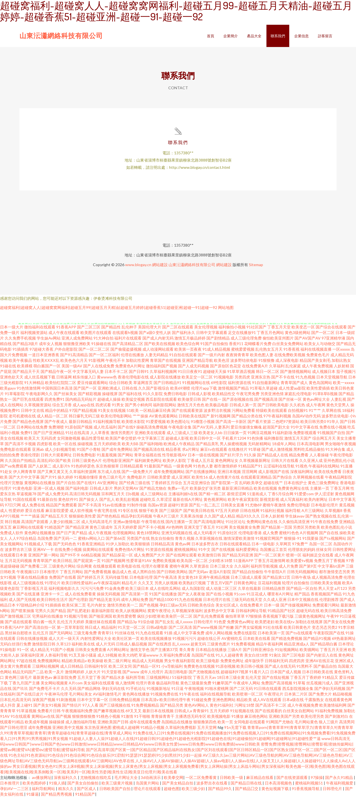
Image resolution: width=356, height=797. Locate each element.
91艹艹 (315, 410)
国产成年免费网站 (117, 449)
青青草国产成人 (294, 382)
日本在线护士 (295, 482)
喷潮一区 (293, 555)
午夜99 (333, 616)
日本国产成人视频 (285, 671)
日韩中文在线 (32, 410)
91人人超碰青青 (229, 655)
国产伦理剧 (78, 599)
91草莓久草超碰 (264, 388)
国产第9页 (308, 566)
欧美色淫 (221, 360)
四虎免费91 (54, 399)
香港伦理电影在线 (133, 377)
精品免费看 (298, 454)
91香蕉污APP (12, 627)
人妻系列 (222, 427)
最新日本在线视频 (158, 710)
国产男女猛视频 (248, 627)
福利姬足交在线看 (317, 555)
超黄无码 (198, 644)
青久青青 (187, 649)
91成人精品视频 (216, 349)
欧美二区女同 (120, 666)
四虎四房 (297, 660)
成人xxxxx (184, 621)
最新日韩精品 (80, 421)
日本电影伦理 (141, 577)
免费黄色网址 (232, 660)
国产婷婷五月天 (90, 577)
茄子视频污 (346, 371)
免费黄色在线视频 (199, 666)
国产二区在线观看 (177, 327)
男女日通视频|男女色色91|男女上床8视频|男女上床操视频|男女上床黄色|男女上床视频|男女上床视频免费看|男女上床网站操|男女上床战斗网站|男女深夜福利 (149, 766)
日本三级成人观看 (246, 577)
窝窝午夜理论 (159, 610)
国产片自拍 (66, 482)
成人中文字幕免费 (188, 632)
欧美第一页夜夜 (188, 349)
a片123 (341, 588)
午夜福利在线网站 (324, 466)
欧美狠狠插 (140, 543)
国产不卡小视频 (151, 527)
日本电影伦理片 (324, 505)
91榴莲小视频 (203, 421)
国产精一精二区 (212, 493)
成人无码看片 (205, 532)
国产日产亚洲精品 (49, 432)
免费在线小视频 (333, 427)
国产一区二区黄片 (269, 555)
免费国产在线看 (62, 577)
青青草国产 (42, 560)
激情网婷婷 (74, 671)
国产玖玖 (20, 688)
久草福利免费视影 (180, 727)
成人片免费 (288, 566)
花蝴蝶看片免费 (257, 343)
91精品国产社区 (281, 610)
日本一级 (272, 605)
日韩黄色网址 (245, 582)
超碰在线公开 (209, 638)
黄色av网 (183, 543)
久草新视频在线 (208, 538)
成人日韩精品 (71, 666)
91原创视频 (226, 666)
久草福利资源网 (83, 471)
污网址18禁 (244, 705)
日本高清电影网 (310, 443)
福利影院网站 (164, 404)
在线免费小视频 (68, 549)
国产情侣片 (71, 705)
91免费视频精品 (145, 705)
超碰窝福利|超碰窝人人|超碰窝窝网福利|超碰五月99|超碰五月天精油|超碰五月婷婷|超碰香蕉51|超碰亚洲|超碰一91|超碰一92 (108, 307)
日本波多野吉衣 (205, 543)
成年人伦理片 (152, 671)
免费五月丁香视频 (329, 560)
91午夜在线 (189, 694)
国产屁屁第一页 (87, 560)
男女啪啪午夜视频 (340, 443)
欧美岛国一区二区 (192, 560)
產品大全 (254, 36)
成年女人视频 (50, 343)
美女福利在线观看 (99, 682)
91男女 (118, 404)
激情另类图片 (122, 432)
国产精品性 (111, 327)
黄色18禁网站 (148, 532)
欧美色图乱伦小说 (336, 527)
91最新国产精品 (158, 466)
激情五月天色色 (190, 404)
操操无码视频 (108, 593)
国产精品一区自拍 (301, 588)
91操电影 (8, 649)
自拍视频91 (298, 410)
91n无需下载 (235, 727)
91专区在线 (128, 510)
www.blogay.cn (138, 264)
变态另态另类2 (324, 627)
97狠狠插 (254, 616)
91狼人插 (57, 783)
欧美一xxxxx (343, 382)
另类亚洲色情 (272, 393)
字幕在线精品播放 (32, 577)
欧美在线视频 (265, 488)
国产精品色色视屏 (28, 421)
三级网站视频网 (45, 666)
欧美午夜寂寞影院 (243, 499)
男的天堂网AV (126, 488)
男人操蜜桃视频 (233, 443)
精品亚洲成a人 (296, 644)
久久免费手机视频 (20, 338)
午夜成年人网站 (246, 682)
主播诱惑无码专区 (190, 716)
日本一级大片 (11, 327)
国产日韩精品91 (167, 382)
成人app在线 (84, 404)
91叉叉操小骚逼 (83, 655)
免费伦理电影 (298, 505)
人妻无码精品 (156, 354)
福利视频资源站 (34, 332)
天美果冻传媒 (191, 516)
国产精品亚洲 (77, 527)
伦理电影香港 (250, 532)
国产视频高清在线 (149, 449)
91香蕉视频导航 (306, 788)
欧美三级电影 (207, 660)
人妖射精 (341, 365)
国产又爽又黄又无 (52, 471)
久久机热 (297, 404)
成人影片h (61, 466)
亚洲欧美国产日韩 (112, 721)
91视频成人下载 (38, 543)
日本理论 (346, 644)
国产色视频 (149, 605)
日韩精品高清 (162, 543)
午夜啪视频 (194, 688)
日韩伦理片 (203, 621)
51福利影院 (182, 677)
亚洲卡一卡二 (52, 593)
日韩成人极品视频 (131, 644)
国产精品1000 (161, 599)
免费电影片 (136, 477)
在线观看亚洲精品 (256, 477)
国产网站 (125, 454)
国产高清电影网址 (209, 521)
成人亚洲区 (181, 477)
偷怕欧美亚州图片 (278, 338)
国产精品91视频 (317, 638)
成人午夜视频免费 (302, 705)
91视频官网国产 (269, 538)
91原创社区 (227, 532)
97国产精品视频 (83, 410)
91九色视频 (305, 377)
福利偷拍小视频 (232, 327)
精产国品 (302, 593)
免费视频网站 (49, 660)
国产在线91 (86, 482)
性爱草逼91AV (139, 560)
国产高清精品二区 (127, 343)
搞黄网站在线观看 (98, 549)
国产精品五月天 (54, 516)
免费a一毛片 (178, 488)
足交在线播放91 (242, 332)
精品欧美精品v (74, 660)
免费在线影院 (245, 632)
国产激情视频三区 (15, 616)
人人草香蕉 (100, 432)
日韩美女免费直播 (90, 649)
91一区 (23, 649)
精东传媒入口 (84, 377)
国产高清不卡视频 (20, 443)
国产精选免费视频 (286, 638)
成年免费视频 (39, 727)
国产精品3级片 (25, 343)
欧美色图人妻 (261, 354)
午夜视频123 (27, 571)
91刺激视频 (66, 699)
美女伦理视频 (205, 327)
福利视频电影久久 (64, 588)
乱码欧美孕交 (251, 482)
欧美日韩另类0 (313, 421)
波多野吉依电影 (335, 416)
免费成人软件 (11, 532)
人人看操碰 (319, 454)
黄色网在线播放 (136, 694)
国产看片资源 (259, 421)
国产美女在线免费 (339, 621)
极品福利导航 (167, 682)
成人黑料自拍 (144, 571)
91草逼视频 (26, 710)
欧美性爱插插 (318, 388)
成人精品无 (40, 649)
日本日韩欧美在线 (317, 671)
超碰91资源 (178, 505)
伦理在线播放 (132, 354)
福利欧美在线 (83, 644)
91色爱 (220, 621)
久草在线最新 (249, 588)
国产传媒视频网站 (296, 605)
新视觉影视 (269, 499)
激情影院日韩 (43, 644)
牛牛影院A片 (275, 571)
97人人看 (90, 705)
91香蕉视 (291, 349)
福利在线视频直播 (316, 349)
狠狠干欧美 (148, 510)
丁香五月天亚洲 (333, 649)
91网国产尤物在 (280, 721)
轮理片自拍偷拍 (295, 582)
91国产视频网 (113, 560)
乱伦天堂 (253, 677)
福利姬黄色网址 (148, 460)
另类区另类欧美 (306, 527)
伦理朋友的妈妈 (301, 549)
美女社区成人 (227, 605)
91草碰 (254, 449)
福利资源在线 (239, 382)
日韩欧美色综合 (201, 605)
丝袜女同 (324, 549)
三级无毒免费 (85, 632)
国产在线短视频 (275, 677)
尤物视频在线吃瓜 (96, 777)
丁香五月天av (204, 677)
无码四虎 (48, 438)
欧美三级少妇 (194, 788)
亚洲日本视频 (229, 471)
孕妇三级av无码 (173, 605)
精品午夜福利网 (269, 644)
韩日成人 (92, 627)
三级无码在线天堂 (246, 599)
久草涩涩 (164, 499)
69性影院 (219, 382)
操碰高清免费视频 (151, 427)
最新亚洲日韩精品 (237, 488)
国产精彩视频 (89, 393)
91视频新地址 (158, 688)
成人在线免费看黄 (80, 593)
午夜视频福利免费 (77, 710)
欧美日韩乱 (63, 560)
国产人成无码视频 (193, 365)
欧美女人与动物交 (319, 343)
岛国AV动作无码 (306, 416)
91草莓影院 (15, 393)
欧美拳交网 (173, 777)
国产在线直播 (28, 593)
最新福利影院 (103, 610)
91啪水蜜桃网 (217, 688)
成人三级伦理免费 (246, 338)
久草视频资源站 (37, 404)
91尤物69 (253, 505)
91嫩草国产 (222, 682)
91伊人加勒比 (118, 543)
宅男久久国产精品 (50, 610)
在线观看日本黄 (13, 555)
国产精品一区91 (146, 666)
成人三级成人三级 (182, 432)
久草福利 (277, 365)
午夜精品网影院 (338, 477)
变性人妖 (163, 332)
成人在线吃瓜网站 (165, 588)
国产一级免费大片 (137, 471)
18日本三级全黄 (231, 677)
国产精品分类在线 (247, 416)
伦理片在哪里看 (155, 566)
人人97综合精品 (22, 538)
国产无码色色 (64, 543)
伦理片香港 (145, 682)
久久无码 (68, 688)
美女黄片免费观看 (15, 666)
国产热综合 (282, 477)
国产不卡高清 (89, 505)
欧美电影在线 (128, 566)
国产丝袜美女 (65, 393)
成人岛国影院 (193, 588)
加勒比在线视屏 (309, 621)
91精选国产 (54, 527)
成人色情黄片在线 (224, 477)
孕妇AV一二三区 (14, 788)
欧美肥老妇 (265, 621)
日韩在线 (129, 388)
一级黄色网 (182, 466)
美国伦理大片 (149, 327)
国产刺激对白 (336, 716)
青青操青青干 (162, 716)
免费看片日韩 (49, 710)
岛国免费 (45, 538)
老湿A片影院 (220, 571)
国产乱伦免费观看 (208, 616)
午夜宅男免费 (247, 393)
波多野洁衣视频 (217, 410)
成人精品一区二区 (52, 416)
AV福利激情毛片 (107, 694)
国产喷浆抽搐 (22, 610)
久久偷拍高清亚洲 (294, 521)
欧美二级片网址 (117, 660)
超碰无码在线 (308, 610)
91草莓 (299, 682)
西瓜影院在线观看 (161, 399)
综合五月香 (62, 404)
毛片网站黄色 (306, 721)
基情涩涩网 (236, 493)
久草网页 (283, 543)
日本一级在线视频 (203, 454)
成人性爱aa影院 (292, 388)
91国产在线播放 (163, 593)
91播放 (237, 716)
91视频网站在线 (196, 382)
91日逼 (177, 688)
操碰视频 (85, 443)
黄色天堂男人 (338, 404)
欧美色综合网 (187, 343)
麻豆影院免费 (64, 677)
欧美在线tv (285, 621)
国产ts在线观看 (299, 632)
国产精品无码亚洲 (237, 555)
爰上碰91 (24, 705)
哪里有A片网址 (280, 593)
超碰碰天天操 (214, 371)
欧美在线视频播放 (156, 638)
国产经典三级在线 (134, 482)
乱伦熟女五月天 (269, 349)
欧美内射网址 (316, 499)
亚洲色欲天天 (11, 377)
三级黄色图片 (218, 644)
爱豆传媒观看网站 (92, 382)
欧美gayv (8, 388)
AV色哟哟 (174, 527)
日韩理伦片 (333, 788)
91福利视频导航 (107, 421)
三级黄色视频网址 (310, 616)
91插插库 (21, 349)
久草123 (63, 644)
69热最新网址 (344, 638)
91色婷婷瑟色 (83, 466)
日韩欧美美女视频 (325, 582)
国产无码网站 (61, 632)
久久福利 (242, 566)
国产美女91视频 (47, 705)
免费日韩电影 (175, 393)
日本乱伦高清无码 (15, 699)
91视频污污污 (184, 638)
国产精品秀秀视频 (57, 794)
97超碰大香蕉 (41, 349)
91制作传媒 (137, 505)
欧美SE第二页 (74, 605)
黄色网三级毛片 (18, 677)
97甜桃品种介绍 (30, 605)
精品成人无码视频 (147, 660)
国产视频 (63, 716)
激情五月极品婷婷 (190, 338)
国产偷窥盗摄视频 (126, 349)
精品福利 (109, 627)
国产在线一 (211, 399)
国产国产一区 (85, 388)
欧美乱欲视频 (127, 499)
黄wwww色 (107, 377)
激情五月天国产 (298, 438)
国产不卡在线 (283, 377)
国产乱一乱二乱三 (204, 505)
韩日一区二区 (267, 371)
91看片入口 (259, 671)
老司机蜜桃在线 (22, 416)
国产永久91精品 (339, 777)
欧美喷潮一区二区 (247, 694)
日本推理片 (49, 571)
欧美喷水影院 (133, 421)
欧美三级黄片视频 (118, 783)
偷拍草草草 (235, 616)
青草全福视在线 (147, 454)
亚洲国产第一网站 (43, 555)
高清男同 (347, 721)
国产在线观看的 (268, 710)
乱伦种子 (129, 327)
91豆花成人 (256, 593)
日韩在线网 (249, 510)
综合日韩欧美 (120, 382)
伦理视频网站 (124, 532)
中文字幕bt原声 (331, 566)
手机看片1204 (234, 438)
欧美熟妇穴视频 (192, 582)
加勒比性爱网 (137, 360)
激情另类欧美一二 (122, 605)
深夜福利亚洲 (32, 655)
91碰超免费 (201, 699)
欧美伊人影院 (174, 460)
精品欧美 (244, 699)
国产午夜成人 (56, 421)
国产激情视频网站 (295, 371)
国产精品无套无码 (104, 599)
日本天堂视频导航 (331, 377)
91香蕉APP (66, 327)
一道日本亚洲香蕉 (43, 354)
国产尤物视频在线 (204, 671)
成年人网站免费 (134, 599)
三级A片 (235, 649)
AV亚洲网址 (107, 482)
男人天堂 (326, 588)
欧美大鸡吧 (128, 655)
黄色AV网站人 (196, 705)
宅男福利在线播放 (47, 616)
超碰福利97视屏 (234, 671)
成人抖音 (8, 705)
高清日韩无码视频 (84, 493)
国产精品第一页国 (276, 527)
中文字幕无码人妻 (88, 371)
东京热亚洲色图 (98, 727)
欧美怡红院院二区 (60, 382)
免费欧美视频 (164, 560)
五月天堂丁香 (89, 677)
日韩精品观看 (131, 466)
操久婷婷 (65, 477)
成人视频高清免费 (327, 577)
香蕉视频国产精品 (326, 593)
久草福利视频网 (163, 371)
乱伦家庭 (293, 365)
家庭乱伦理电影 (298, 393)
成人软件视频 (81, 510)
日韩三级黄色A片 (87, 460)
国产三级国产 (170, 510)
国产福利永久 (183, 332)
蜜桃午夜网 (179, 566)
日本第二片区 (296, 694)
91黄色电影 (23, 488)
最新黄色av (42, 677)
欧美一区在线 (64, 443)
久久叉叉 (146, 582)
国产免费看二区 (34, 566)
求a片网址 (190, 449)
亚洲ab (38, 449)
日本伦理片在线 (216, 599)
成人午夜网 (315, 404)
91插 (168, 632)
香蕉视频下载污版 (278, 616)
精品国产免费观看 (61, 505)
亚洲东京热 (260, 377)
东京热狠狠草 (107, 466)
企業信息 (301, 36)
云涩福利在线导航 (279, 466)
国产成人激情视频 (277, 449)
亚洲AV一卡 (43, 549)
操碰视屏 (110, 393)
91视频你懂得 (86, 477)
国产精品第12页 (276, 577)
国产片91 (49, 477)
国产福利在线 (130, 393)
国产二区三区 (88, 327)
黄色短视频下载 (275, 788)
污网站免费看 (243, 410)
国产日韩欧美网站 (172, 571)
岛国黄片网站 (148, 783)
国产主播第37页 (164, 649)
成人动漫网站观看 (158, 349)
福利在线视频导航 (215, 694)
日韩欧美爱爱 (158, 477)
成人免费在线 (33, 505)
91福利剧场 (282, 432)
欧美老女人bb (210, 432)
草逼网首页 (143, 382)
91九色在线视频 (188, 599)
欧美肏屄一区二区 (176, 616)
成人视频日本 (323, 371)
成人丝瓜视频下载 (39, 377)
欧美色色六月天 (74, 360)
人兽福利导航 (56, 655)
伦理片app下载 (204, 388)
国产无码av (198, 571)
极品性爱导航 (93, 438)
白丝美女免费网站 (287, 343)
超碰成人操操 (109, 399)
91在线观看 (21, 716)
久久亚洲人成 (311, 460)
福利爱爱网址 (247, 549)
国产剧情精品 (218, 338)
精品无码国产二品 (28, 671)
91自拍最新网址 (266, 382)
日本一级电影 (263, 543)
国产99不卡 (70, 555)
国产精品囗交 (247, 788)
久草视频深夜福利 (187, 610)
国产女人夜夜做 (191, 593)
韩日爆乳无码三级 (84, 416)
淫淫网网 (249, 471)
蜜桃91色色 (289, 532)
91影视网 (96, 360)
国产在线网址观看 (181, 555)
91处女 (6, 471)
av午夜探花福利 (107, 582)
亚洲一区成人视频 (49, 488)
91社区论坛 (236, 521)
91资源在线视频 (159, 549)
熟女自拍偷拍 (162, 538)
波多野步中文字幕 (219, 610)
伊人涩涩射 (324, 493)
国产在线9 (126, 427)
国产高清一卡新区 (231, 421)
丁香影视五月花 (34, 588)
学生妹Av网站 (49, 338)
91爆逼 (32, 794)
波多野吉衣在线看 (212, 783)
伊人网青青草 (24, 471)
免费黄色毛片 (318, 354)
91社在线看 (273, 627)
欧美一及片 (54, 671)
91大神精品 (34, 382)
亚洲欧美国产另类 (284, 716)
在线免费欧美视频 (289, 354)
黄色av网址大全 (316, 399)
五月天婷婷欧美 (107, 443)
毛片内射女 (96, 605)
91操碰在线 (101, 343)
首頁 (210, 36)
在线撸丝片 (238, 449)
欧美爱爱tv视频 (299, 560)
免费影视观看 (305, 432)
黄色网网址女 (226, 460)
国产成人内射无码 (158, 338)
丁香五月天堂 (279, 327)
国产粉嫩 (226, 627)
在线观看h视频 (125, 332)
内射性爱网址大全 (96, 638)
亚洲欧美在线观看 (150, 432)
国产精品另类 (171, 705)
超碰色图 (171, 788)
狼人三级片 (328, 721)
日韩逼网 (64, 377)
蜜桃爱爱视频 (242, 349)
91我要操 (310, 538)
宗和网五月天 (113, 493)
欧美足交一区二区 (197, 377)
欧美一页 (225, 721)
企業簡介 (230, 36)
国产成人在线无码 (280, 666)
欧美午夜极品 (20, 360)
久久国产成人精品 (219, 516)
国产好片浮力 (231, 454)
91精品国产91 (250, 466)
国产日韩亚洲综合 (258, 649)
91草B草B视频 (325, 393)
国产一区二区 (323, 332)
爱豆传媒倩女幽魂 (246, 427)
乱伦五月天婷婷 (70, 621)
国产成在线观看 (18, 621)
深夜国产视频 (43, 699)
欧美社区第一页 (126, 638)
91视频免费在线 (164, 694)
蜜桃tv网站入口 (91, 538)
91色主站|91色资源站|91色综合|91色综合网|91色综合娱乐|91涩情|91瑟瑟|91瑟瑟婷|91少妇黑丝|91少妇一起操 (105, 755)
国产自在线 (328, 532)
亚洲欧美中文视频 (67, 727)
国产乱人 (107, 499)
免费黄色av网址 (240, 621)
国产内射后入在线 (321, 655)
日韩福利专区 (96, 666)
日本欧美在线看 (256, 638)
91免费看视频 (243, 644)
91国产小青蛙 (89, 449)
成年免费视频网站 (169, 471)
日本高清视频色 (279, 783)
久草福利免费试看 (175, 655)
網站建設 (160, 264)
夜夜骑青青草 (237, 354)
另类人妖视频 (166, 582)
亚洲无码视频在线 (176, 532)
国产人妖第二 (39, 466)
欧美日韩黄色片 (297, 627)
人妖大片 (93, 671)
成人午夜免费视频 (317, 365)
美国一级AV (71, 365)
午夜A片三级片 (166, 516)
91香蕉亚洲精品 (91, 543)
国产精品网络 (89, 688)
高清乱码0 (46, 460)
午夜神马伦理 (56, 694)
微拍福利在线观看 (39, 327)
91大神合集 (335, 449)
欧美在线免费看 (328, 471)
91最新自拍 (47, 499)
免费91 (26, 432)
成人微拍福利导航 (81, 721)
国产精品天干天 (26, 371)
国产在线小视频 (219, 593)
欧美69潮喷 (180, 388)
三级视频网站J (158, 677)
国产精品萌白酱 (323, 644)
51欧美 (133, 410)
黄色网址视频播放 (39, 532)
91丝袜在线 (125, 632)
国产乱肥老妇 (78, 610)
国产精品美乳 (207, 443)
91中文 (204, 549)
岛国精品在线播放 (176, 721)
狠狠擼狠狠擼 (83, 716)
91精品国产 (85, 794)
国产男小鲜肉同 (138, 404)
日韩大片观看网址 (56, 454)
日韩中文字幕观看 (211, 332)
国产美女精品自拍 (178, 783)
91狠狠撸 (266, 360)
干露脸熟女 (314, 699)
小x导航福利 (172, 666)
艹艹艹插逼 (30, 516)
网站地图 (226, 307)
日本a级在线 (293, 699)
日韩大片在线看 (284, 460)
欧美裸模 (25, 365)
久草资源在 (199, 566)
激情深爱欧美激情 (238, 538)
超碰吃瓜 (147, 499)
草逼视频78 (26, 493)
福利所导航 (135, 677)
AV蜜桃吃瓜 (231, 638)
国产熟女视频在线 (321, 516)
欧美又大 (32, 438)
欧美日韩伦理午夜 (175, 699)
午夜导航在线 (153, 521)
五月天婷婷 (219, 710)
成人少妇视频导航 (60, 449)
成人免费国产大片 (149, 555)
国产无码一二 (65, 538)
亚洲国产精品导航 (197, 360)
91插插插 (53, 605)
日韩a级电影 (157, 627)
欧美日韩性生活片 (52, 599)
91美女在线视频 (112, 410)
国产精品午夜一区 (56, 371)
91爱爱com (304, 493)
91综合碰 (146, 621)
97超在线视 (26, 660)
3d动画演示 (151, 777)
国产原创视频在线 (237, 399)
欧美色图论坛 (178, 421)
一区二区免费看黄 (201, 777)
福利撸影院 (273, 438)
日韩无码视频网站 (302, 571)
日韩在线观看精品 (235, 543)
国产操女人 (88, 499)
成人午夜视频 (100, 532)
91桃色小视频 (108, 716)
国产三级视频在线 (114, 705)
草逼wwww (149, 655)
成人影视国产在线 (273, 471)
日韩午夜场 (301, 577)
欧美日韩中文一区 (205, 438)
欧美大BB (130, 443)
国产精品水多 (113, 677)
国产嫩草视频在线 (109, 710)
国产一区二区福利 (104, 354)
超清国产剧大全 (276, 427)
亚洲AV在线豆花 (319, 660)
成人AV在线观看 (267, 699)
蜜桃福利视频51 (309, 783)
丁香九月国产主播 (24, 682)
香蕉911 (236, 343)
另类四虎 (242, 377)
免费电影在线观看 (15, 449)
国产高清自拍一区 (40, 627)
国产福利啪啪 (151, 443)
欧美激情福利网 (333, 705)
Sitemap (256, 264)
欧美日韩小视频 (250, 666)
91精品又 (330, 677)
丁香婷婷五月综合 (166, 482)
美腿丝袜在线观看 (100, 621)
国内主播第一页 (179, 521)
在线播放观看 (104, 566)
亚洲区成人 (344, 660)
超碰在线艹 (273, 482)
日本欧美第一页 (271, 632)
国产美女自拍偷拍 (83, 783)
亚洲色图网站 (224, 699)
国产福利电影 (77, 488)
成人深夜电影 (287, 360)
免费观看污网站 (326, 605)
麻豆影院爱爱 (57, 510)
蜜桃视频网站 (185, 549)
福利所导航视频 (264, 566)
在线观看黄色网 (338, 699)
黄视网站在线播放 (39, 482)
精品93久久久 (248, 516)
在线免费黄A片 (255, 365)
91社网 (222, 527)
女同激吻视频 (68, 438)
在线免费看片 (251, 605)
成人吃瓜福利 (105, 427)
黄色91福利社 (222, 705)
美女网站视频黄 (54, 682)
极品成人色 (122, 571)
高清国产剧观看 (34, 521)
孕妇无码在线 (113, 688)
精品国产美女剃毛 (315, 360)
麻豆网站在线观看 (28, 527)
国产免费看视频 (97, 571)
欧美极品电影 (217, 404)
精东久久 (66, 788)
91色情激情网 (29, 388)
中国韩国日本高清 (57, 388)
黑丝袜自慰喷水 (18, 632)
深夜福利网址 (301, 471)
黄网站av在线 (43, 716)
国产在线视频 (223, 549)
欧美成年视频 (36, 721)
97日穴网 (13, 505)
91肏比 (275, 655)
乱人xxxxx (181, 644)
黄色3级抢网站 (297, 332)
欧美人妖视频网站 (131, 610)
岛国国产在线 (203, 655)
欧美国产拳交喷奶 (121, 438)
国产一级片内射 (211, 354)
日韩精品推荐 (273, 588)
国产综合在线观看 (331, 327)
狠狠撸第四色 (205, 721)
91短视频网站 (287, 649)
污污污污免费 (92, 588)
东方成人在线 (109, 471)
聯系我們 (278, 36)
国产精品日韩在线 (247, 783)
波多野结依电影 (244, 360)
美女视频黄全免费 (244, 527)
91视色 (301, 466)
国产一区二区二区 (94, 349)
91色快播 (255, 438)
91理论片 (52, 582)
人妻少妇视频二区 (64, 521)
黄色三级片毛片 (112, 477)
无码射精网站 (259, 443)
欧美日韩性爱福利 (77, 582)
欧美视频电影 (219, 716)
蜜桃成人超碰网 (126, 727)
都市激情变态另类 (334, 571)
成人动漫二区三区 (221, 588)
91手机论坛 (136, 688)
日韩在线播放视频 (32, 638)
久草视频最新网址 (254, 460)
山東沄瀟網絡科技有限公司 (61, 35)
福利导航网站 (44, 788)
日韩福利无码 (276, 660)
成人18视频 (107, 655)
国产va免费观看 (13, 466)
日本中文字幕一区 (92, 699)
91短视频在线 (242, 710)
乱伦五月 (40, 632)
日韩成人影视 (199, 393)
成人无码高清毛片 (96, 521)
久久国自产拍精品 (20, 460)
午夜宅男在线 (105, 510)
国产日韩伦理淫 (13, 727)
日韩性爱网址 (344, 549)
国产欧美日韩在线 (198, 510)
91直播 (346, 466)
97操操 (317, 777)
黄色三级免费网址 (323, 482)
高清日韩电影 (176, 671)
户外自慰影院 (66, 349)
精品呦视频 (342, 694)
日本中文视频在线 (302, 599)
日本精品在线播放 (211, 649)
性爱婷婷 (16, 510)
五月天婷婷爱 (125, 527)
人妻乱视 (338, 399)
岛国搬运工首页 (273, 549)
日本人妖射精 (272, 516)
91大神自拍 (103, 338)
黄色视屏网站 (215, 499)
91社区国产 (256, 327)
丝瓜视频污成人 (319, 682)
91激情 (127, 716)
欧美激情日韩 (209, 555)
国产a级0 (147, 332)
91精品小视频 (152, 727)
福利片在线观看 (128, 338)
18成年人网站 (284, 443)
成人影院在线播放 (165, 377)
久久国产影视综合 (153, 388)
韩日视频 (12, 521)
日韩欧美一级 (232, 777)
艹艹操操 (140, 416)
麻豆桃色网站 (256, 716)
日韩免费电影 (84, 454)
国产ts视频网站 (332, 538)
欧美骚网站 (309, 649)
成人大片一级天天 (64, 638)
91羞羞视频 (107, 454)
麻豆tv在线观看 (213, 449)
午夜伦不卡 (115, 360)
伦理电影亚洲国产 (118, 460)
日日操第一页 (235, 432)
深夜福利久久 (66, 777)
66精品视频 (91, 555)
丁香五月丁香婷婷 (305, 677)
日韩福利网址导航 (251, 610)
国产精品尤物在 (153, 488)
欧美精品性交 (223, 393)
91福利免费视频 (329, 710)
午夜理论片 (273, 694)
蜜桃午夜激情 (274, 505)
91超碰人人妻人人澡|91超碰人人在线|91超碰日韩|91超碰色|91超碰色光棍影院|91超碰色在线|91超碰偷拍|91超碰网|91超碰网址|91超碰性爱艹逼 (195, 738)
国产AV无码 (202, 427)
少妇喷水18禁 (221, 560)
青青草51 (106, 632)
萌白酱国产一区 (47, 365)
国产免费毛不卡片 (44, 688)
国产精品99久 (220, 788)
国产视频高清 (266, 399)
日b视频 (132, 493)
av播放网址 (41, 777)
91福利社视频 (272, 510)
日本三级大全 (221, 566)
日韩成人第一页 (243, 404)
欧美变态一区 (303, 327)
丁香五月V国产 (220, 582)
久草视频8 (333, 510)
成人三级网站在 (153, 493)
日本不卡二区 (116, 371)
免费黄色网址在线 (293, 488)
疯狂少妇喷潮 (148, 616)
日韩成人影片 (101, 488)
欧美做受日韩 (189, 399)
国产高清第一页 (134, 593)
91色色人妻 (203, 466)
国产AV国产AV (308, 338)
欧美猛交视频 (133, 399)
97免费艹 (300, 543)
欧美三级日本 (137, 588)
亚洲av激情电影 (126, 521)
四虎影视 (44, 443)
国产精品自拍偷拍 (247, 571)
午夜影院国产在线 (329, 632)
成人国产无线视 (22, 599)
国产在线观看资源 (187, 410)
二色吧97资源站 (286, 421)
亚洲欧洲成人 (109, 388)
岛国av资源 (157, 505)
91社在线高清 (77, 432)
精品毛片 (129, 582)
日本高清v (150, 699)
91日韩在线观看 (267, 688)
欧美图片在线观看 (96, 332)
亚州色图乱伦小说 (339, 460)
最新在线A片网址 (188, 499)
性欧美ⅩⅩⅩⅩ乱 (46, 360)
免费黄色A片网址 (130, 365)
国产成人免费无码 (52, 493)
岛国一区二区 (320, 543)
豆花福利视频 (269, 582)
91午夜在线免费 (324, 521)
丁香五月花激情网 (269, 560)
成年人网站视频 (219, 632)
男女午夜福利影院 (179, 660)
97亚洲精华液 (333, 338)
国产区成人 (87, 788)
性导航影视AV (174, 454)
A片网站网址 (118, 649)
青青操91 (201, 710)
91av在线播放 (114, 505)
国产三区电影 (293, 655)
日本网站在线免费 (32, 427)
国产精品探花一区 (117, 555)
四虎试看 (103, 404)
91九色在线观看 (149, 632)
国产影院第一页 (224, 482)
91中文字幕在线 (304, 427)
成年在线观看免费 (144, 721)
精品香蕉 (173, 449)
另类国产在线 (138, 538)
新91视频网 (221, 416)
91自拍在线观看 (183, 354)
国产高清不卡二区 (270, 705)
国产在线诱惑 (159, 644)
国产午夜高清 (165, 577)
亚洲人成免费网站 (77, 338)
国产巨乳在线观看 (28, 399)
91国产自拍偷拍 (214, 343)
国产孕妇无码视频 (329, 688)
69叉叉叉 (133, 710)
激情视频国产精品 (233, 388)
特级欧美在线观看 (271, 410)
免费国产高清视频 (276, 682)
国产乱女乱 (164, 621)
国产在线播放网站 (201, 471)
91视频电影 (224, 377)
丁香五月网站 (71, 571)
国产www (130, 671)
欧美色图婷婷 (35, 783)
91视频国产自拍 (331, 432)
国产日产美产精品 (71, 532)
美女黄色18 (188, 577)
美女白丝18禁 (256, 655)
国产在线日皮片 (30, 694)
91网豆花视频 (259, 432)
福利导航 (293, 510)
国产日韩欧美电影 (273, 404)
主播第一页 (319, 488)
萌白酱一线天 (44, 621)
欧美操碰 (95, 660)
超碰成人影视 (177, 438)
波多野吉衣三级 (18, 549)
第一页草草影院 (70, 627)
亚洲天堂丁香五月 (199, 527)
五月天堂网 (207, 727)
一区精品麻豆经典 (155, 410)
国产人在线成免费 (98, 365)
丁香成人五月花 (200, 460)
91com (240, 593)
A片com (76, 682)
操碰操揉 (57, 721)
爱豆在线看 (34, 510)
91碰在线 (8, 365)
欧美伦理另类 (312, 716)
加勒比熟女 (341, 360)
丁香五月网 (340, 488)
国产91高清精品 (74, 354)
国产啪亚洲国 (100, 616)
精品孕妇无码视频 (136, 516)
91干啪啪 (142, 716)
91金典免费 (115, 588)
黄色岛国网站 (320, 382)
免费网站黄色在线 (262, 521)
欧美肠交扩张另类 (205, 488)
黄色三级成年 (101, 527)
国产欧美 (63, 460)
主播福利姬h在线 (183, 493)
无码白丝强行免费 (15, 644)
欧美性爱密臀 (124, 616)
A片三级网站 (312, 510)
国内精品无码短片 (81, 399)
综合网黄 (84, 566)
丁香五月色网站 (270, 332)
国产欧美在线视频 (159, 343)
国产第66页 (116, 538)
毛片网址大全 (126, 777)
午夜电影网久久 (39, 393)
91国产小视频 (62, 649)
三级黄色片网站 (62, 566)
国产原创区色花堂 (225, 365)
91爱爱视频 (156, 421)
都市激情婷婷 (225, 466)
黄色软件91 (68, 499)
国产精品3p (127, 621)
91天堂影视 (112, 671)
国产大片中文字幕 (24, 477)
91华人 (333, 421)
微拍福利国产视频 (161, 365)
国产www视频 (205, 627)
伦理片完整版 (11, 482)
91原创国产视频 (79, 427)
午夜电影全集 (180, 427)
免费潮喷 (56, 427)
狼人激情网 (125, 682)
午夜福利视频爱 (340, 783)
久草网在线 (331, 410)
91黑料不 (304, 666)
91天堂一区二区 (131, 627)
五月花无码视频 (18, 560)
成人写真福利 (291, 499)
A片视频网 (309, 532)
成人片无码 (105, 644)
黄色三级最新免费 (195, 682)
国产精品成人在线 (272, 454)
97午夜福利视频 (277, 416)
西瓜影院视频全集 (297, 688)
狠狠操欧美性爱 (82, 516)
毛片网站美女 (80, 694)
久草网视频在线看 (308, 477)
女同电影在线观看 (249, 721)
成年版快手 (254, 660)
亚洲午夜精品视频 (214, 577)
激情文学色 (140, 649)
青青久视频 (184, 538)
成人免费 (270, 532)
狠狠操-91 (292, 538)
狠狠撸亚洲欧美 (76, 343)
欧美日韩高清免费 (336, 610)
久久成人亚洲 (274, 599)
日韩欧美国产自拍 (115, 788)
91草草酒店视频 (241, 371)
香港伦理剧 (30, 454)
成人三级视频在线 (28, 582)
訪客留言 (325, 36)
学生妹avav (295, 516)
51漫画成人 (257, 493)
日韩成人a (183, 710)
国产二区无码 (241, 688)
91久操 (250, 454)
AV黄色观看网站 (163, 416)
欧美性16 (200, 477)
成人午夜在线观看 (64, 332)
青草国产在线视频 (165, 360)
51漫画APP (243, 560)
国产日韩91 (139, 371)
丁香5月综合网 (280, 493)
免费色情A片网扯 (130, 549)
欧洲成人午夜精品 (179, 443)
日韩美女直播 (232, 505)
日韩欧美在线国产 (194, 416)
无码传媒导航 (116, 577)
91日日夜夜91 (190, 371)
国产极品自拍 (325, 666)
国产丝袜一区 (290, 399)
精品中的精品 (56, 410)
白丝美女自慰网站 (298, 710)
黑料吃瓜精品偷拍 (309, 449)
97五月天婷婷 (227, 510)
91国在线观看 (24, 499)
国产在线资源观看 (292, 777)
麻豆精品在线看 (260, 777)
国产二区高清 (180, 627)
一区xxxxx (341, 349)
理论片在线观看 (148, 788)
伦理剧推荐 (329, 599)
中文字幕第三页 (151, 438)
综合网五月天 (324, 438)
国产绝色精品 (108, 516)
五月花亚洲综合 (196, 482)
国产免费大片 (320, 694)
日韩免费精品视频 (124, 699)
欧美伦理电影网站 (116, 416)
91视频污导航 (76, 616)
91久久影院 (153, 393)
